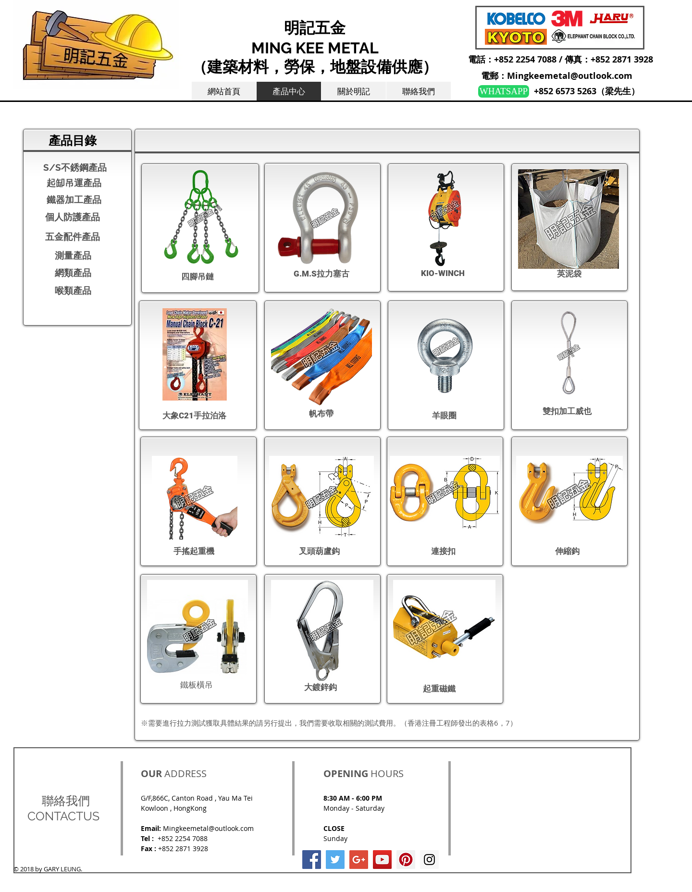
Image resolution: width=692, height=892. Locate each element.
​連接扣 (443, 551)
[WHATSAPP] (503, 91)
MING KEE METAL (315, 48)
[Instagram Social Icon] (429, 859)
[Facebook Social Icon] (311, 859)
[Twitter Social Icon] (335, 859)
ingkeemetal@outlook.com (211, 828)
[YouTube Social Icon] (382, 859)
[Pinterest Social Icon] (405, 859)
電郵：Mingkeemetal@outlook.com (556, 76)
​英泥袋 (569, 273)
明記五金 (315, 28)
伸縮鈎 (567, 551)
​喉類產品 (73, 290)
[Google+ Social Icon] (358, 859)
